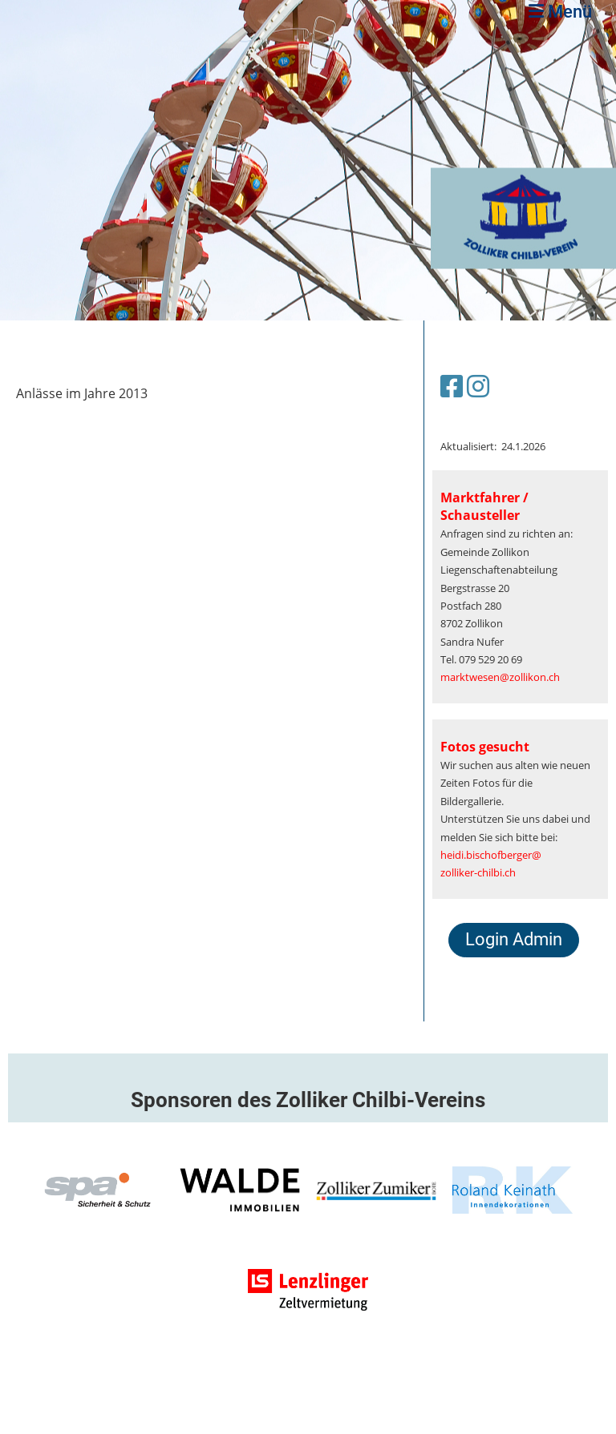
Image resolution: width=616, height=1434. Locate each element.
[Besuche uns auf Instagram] (478, 386)
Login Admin (513, 939)
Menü (560, 12)
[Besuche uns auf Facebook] (451, 386)
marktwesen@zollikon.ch (500, 677)
